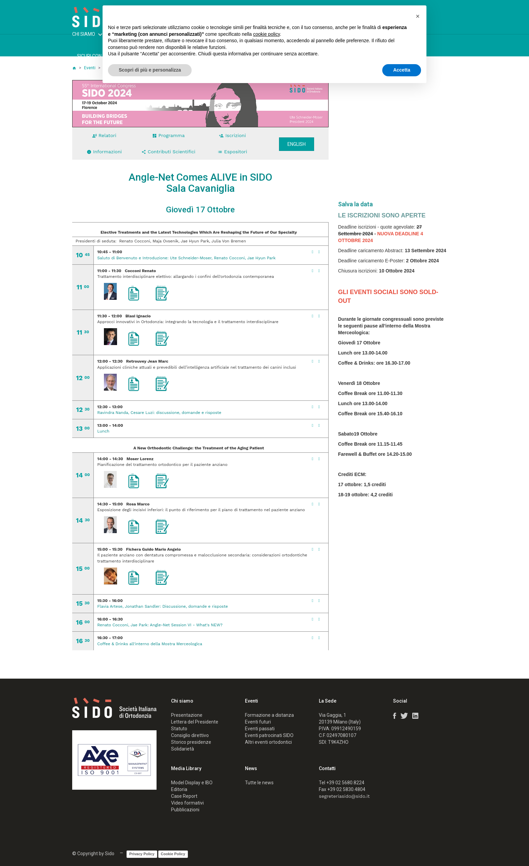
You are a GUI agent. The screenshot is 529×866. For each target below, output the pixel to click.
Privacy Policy (142, 854)
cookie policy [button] (266, 34)
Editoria (179, 789)
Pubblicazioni (185, 809)
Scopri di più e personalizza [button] (150, 70)
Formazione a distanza (269, 715)
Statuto (179, 728)
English (296, 144)
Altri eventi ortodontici (268, 742)
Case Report (184, 796)
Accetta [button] (401, 70)
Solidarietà (182, 749)
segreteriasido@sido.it (344, 796)
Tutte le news (259, 782)
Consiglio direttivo (190, 735)
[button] (417, 16)
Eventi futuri (258, 722)
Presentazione (186, 715)
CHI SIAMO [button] (88, 35)
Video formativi (187, 803)
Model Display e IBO (192, 782)
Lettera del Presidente (194, 722)
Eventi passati (260, 728)
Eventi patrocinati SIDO (269, 735)
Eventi (89, 67)
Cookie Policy (173, 854)
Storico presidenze (191, 742)
